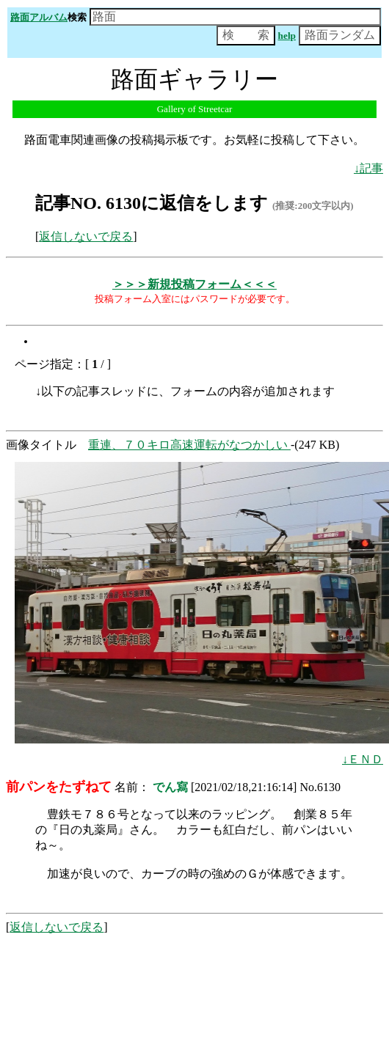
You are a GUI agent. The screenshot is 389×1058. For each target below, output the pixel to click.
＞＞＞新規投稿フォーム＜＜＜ (194, 284)
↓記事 (368, 168)
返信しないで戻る (86, 236)
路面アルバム (39, 17)
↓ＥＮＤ (362, 759)
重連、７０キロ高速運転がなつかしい (189, 444)
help (287, 35)
